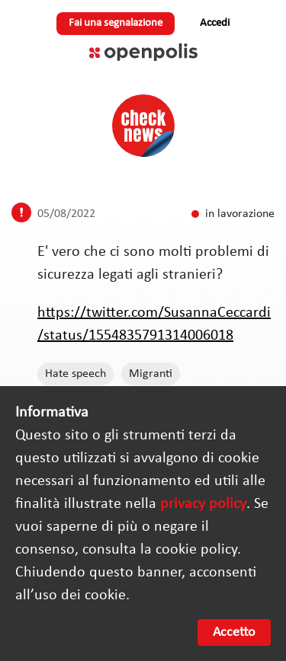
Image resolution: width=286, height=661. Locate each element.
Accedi (215, 23)
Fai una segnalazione (115, 23)
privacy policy (203, 504)
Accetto (234, 632)
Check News (143, 125)
